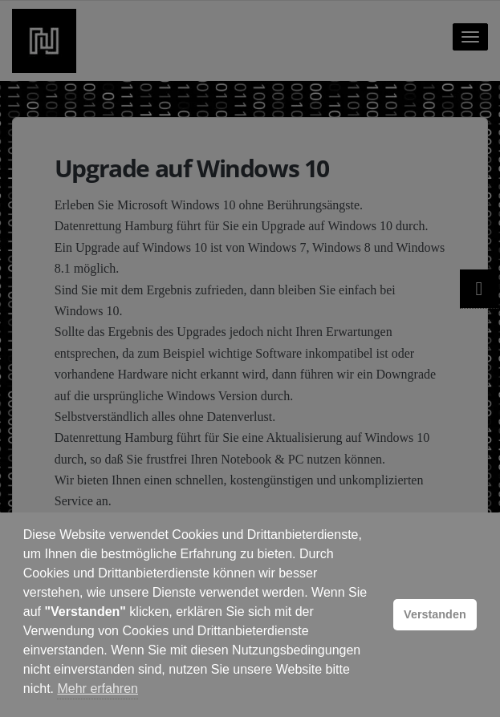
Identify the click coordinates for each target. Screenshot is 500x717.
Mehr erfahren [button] (97, 688)
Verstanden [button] (435, 614)
